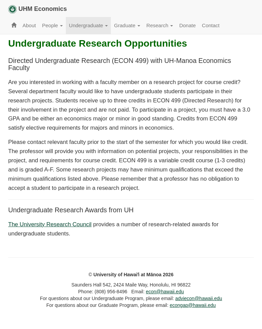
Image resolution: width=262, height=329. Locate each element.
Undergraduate (88, 25)
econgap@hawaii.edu (193, 305)
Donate (187, 25)
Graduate (127, 25)
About (29, 25)
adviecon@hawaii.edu (198, 298)
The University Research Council (49, 224)
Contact (211, 25)
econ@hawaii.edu (165, 291)
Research (159, 25)
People (52, 25)
